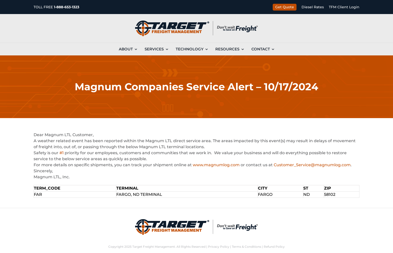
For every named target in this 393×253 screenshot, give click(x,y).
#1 (61, 152)
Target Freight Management (153, 246)
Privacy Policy (218, 246)
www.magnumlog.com (216, 164)
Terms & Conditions (246, 246)
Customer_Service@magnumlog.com (312, 164)
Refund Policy (274, 246)
